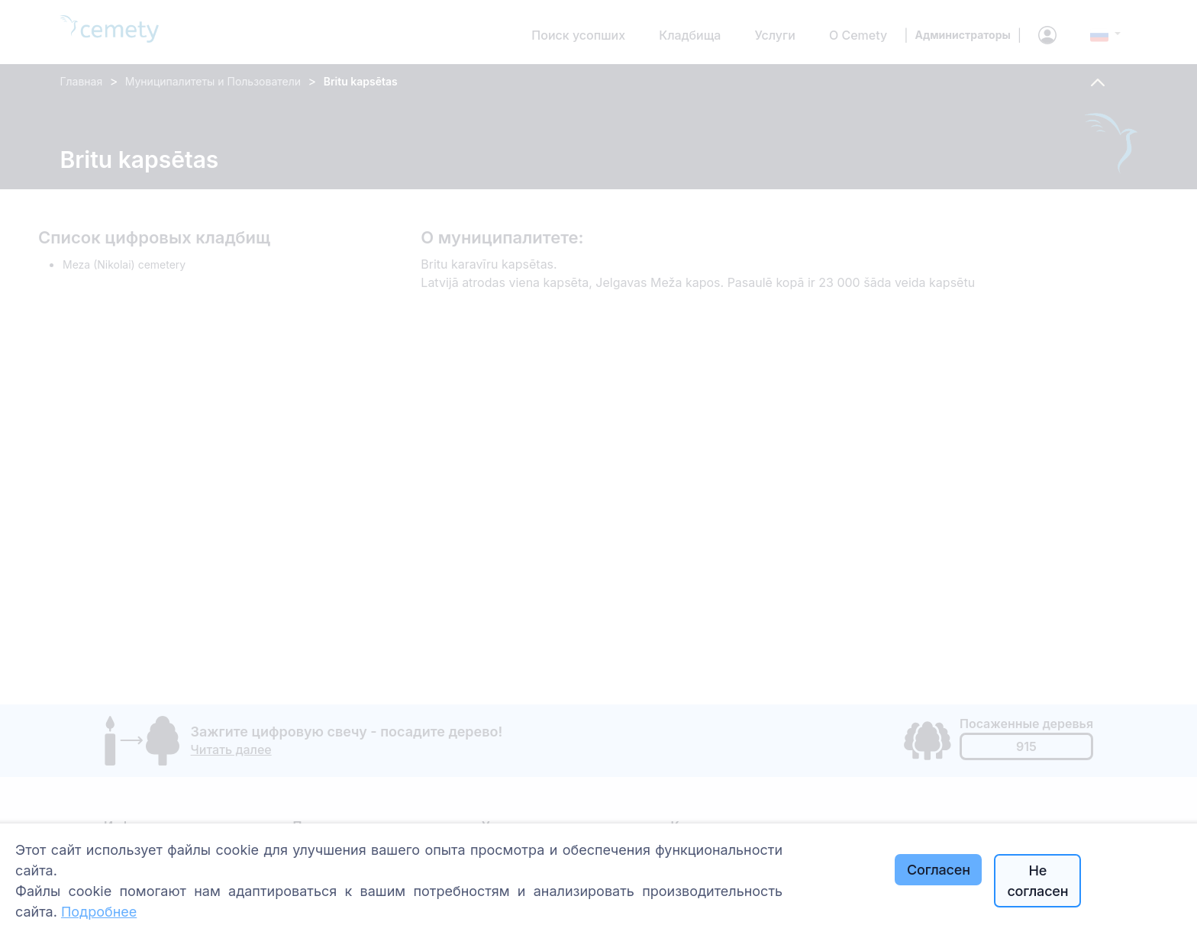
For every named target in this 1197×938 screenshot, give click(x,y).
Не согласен (1037, 880)
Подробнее (99, 912)
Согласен (938, 870)
